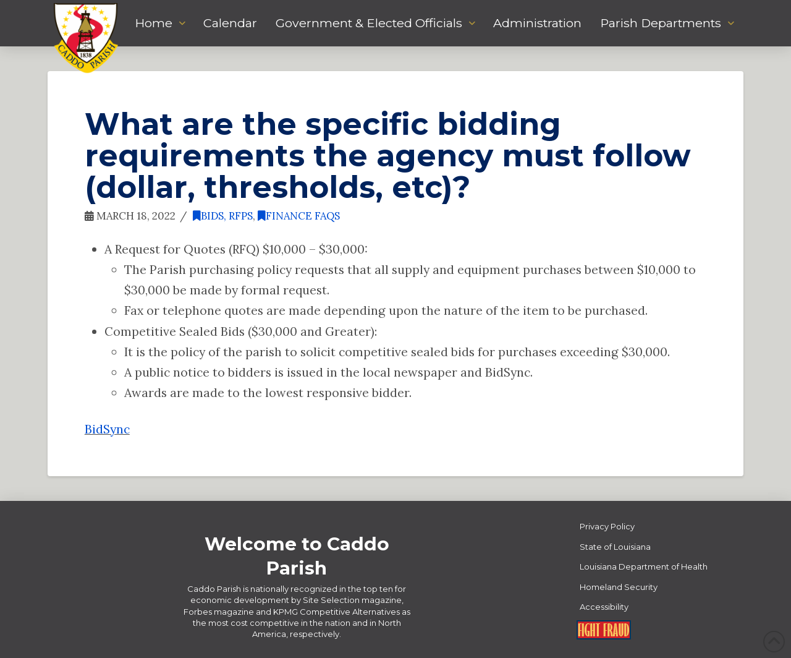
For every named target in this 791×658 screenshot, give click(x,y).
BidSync (107, 429)
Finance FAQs (299, 216)
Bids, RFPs (223, 216)
